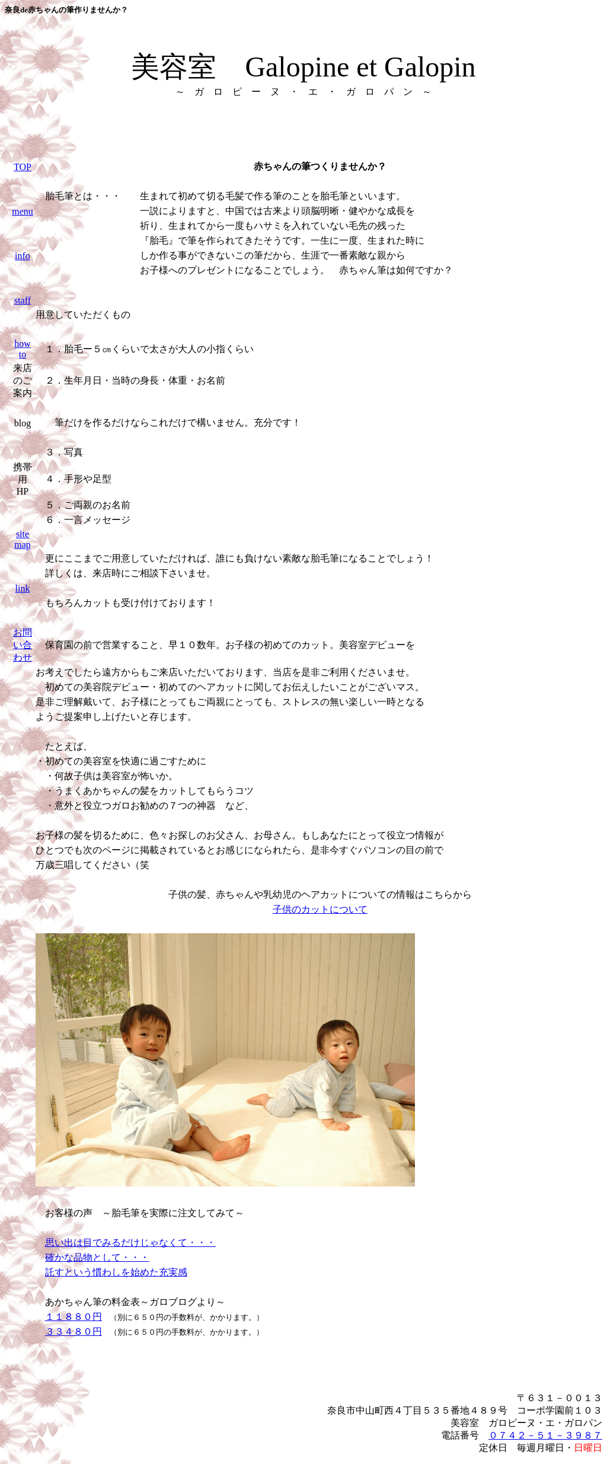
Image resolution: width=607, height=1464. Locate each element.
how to (22, 349)
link (22, 588)
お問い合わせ (22, 644)
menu (22, 211)
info (22, 256)
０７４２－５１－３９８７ (545, 1435)
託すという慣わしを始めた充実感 (116, 1272)
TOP (22, 167)
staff (22, 300)
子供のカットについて (320, 909)
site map (22, 539)
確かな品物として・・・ (97, 1257)
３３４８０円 (73, 1331)
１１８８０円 (73, 1317)
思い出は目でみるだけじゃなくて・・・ (130, 1242)
